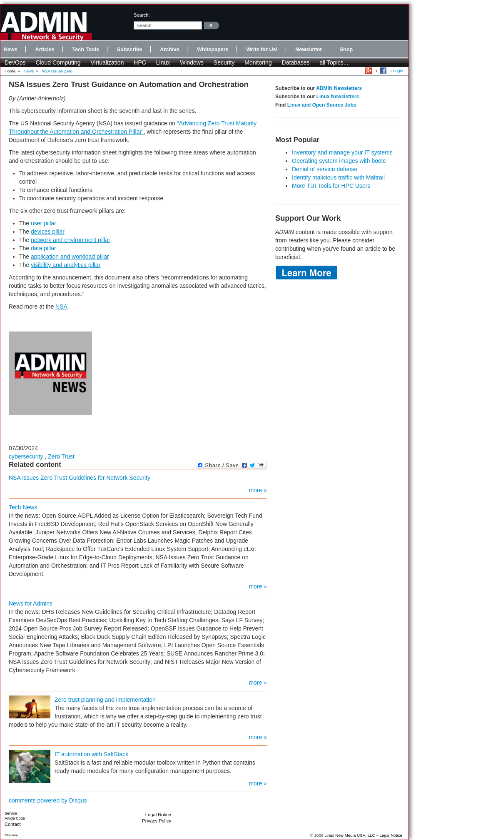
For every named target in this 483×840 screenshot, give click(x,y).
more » (258, 490)
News (10, 49)
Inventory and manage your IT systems (342, 152)
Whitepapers (213, 49)
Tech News (23, 507)
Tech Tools (85, 49)
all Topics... (333, 62)
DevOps (15, 62)
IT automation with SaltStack (91, 754)
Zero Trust (61, 456)
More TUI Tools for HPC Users (331, 185)
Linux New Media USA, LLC (349, 835)
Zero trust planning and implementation (105, 699)
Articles (45, 49)
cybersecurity (26, 456)
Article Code (15, 818)
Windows (192, 62)
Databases (296, 62)
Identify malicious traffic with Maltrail (338, 177)
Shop (346, 49)
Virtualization (107, 62)
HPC (140, 62)
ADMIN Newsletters (339, 88)
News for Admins (30, 603)
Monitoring (257, 62)
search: (142, 14)
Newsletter (308, 49)
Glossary (11, 835)
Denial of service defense (324, 169)
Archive (169, 49)
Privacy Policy (156, 820)
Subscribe (129, 49)
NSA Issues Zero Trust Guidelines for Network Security (79, 477)
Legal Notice (158, 814)
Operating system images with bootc (339, 160)
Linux (163, 62)
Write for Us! (261, 49)
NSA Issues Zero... (59, 71)
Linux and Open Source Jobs (321, 105)
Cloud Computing (57, 62)
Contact (13, 824)
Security (224, 62)
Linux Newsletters (337, 97)
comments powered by (48, 800)
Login (398, 70)
